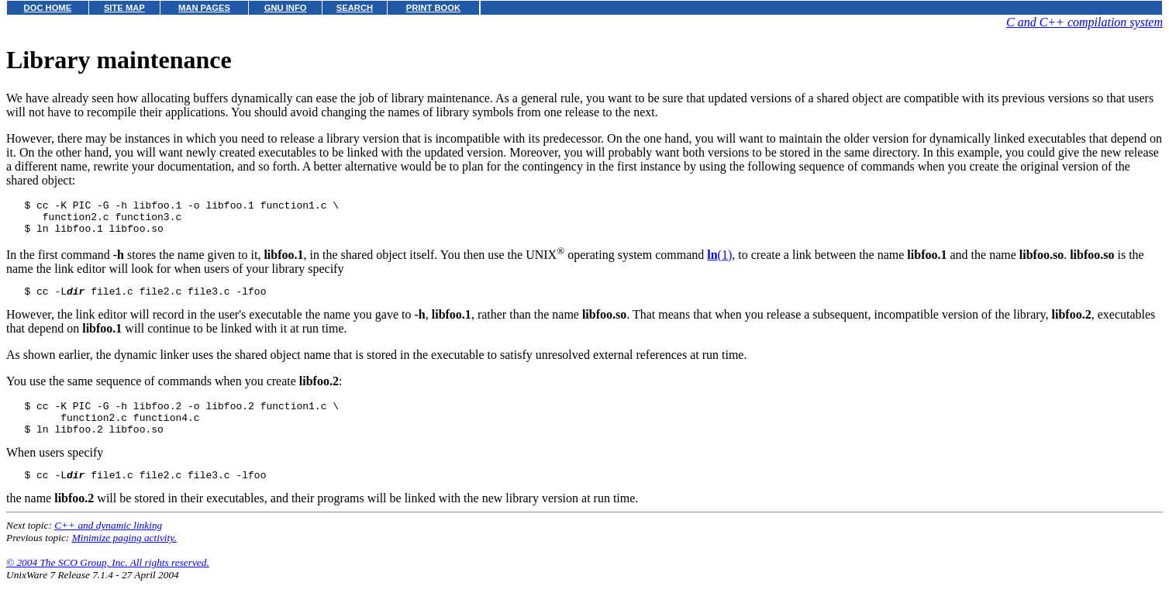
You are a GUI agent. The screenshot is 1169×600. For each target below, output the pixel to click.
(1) (719, 261)
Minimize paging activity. (124, 556)
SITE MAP (124, 7)
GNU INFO (285, 7)
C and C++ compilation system (1084, 22)
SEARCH (354, 7)
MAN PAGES (204, 7)
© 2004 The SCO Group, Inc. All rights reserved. (107, 581)
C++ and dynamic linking (108, 544)
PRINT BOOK (433, 7)
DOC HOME (48, 7)
